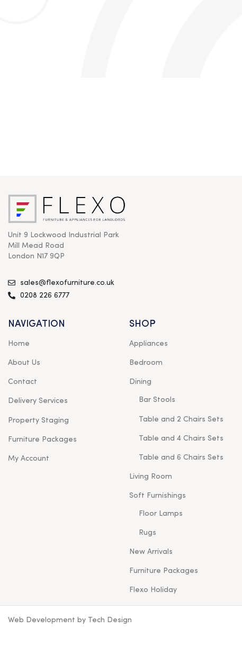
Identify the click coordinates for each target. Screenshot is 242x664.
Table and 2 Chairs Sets (181, 419)
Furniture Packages (42, 439)
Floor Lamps (161, 513)
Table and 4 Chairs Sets (181, 438)
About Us (24, 362)
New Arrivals (151, 551)
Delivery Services (38, 401)
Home (19, 343)
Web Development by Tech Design (70, 620)
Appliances (148, 343)
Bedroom (146, 362)
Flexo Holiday (153, 590)
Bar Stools (157, 399)
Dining (140, 381)
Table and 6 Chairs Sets (181, 457)
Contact (22, 381)
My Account (28, 458)
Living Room (150, 476)
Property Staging (38, 420)
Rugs (147, 532)
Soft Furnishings (157, 495)
